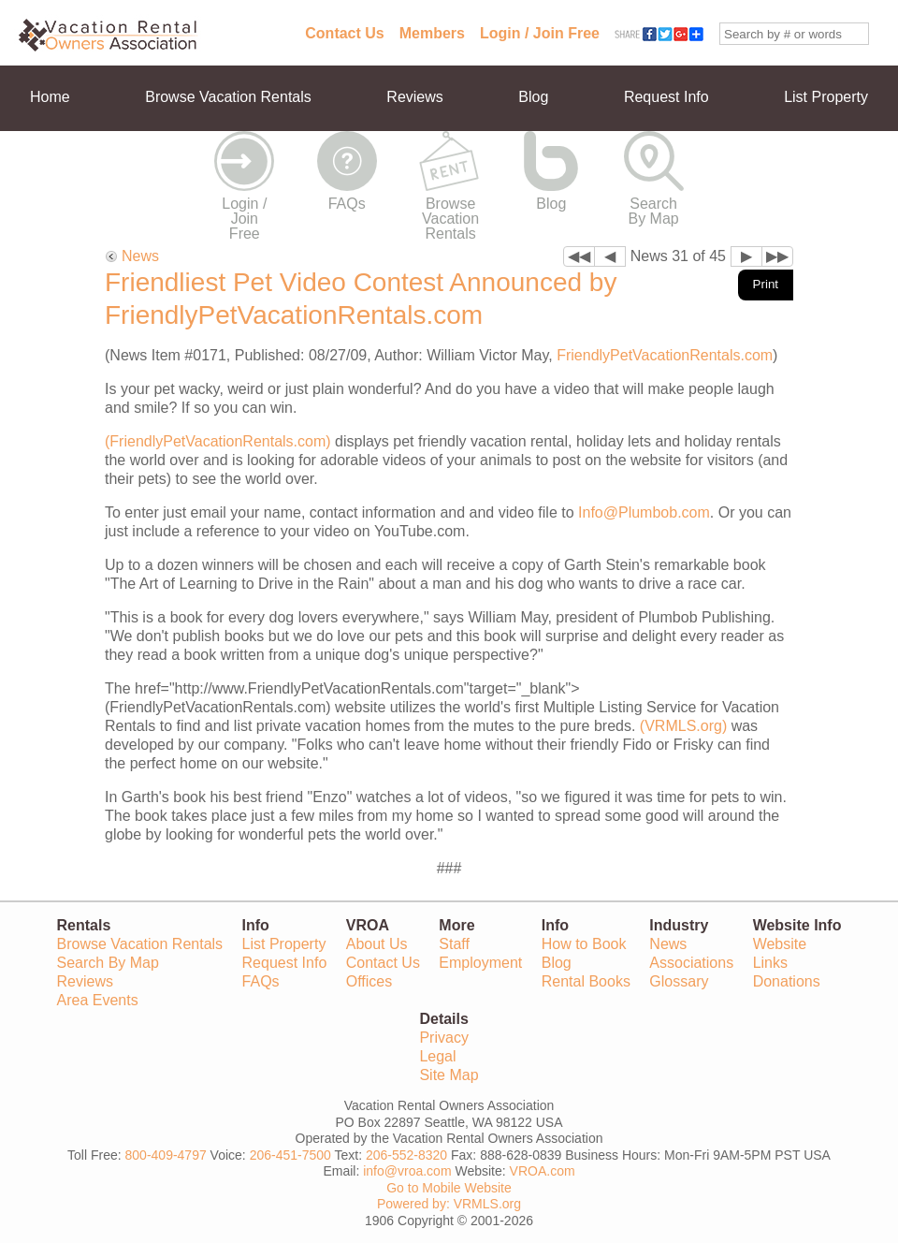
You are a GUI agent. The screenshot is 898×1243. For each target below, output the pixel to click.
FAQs (347, 204)
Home (50, 97)
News (140, 256)
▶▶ (777, 256)
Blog (533, 97)
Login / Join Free (540, 33)
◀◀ (579, 256)
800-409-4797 (166, 1155)
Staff (454, 944)
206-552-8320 (406, 1155)
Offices (369, 981)
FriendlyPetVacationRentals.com (665, 355)
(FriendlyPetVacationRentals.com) (218, 441)
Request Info (666, 97)
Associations (691, 963)
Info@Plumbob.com (644, 512)
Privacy (443, 1038)
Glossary (678, 981)
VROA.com (542, 1170)
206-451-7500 (290, 1155)
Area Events (97, 1000)
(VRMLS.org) (683, 726)
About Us (377, 944)
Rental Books (586, 981)
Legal (437, 1056)
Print (765, 284)
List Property (826, 97)
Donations (786, 981)
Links (770, 963)
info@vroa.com (407, 1170)
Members (432, 33)
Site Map (448, 1075)
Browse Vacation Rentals (228, 97)
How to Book (584, 944)
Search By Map (654, 211)
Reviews (414, 97)
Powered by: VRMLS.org (449, 1203)
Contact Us (344, 33)
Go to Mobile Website (449, 1187)
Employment (480, 963)
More (47, 162)
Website (780, 944)
